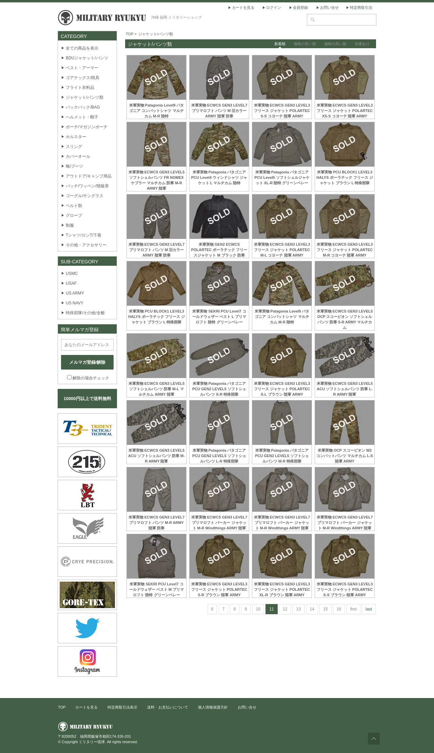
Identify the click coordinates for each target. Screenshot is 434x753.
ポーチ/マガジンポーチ (86, 127)
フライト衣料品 (80, 87)
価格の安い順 (305, 44)
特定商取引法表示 (122, 707)
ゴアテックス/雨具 (82, 77)
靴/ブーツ (74, 166)
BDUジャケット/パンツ (87, 58)
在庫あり (362, 44)
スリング (74, 146)
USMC (72, 273)
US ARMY (75, 293)
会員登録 (300, 7)
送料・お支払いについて (167, 707)
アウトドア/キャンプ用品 (89, 176)
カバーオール (78, 156)
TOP (61, 707)
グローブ (74, 215)
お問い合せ (329, 7)
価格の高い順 (335, 44)
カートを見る (243, 7)
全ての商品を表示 (82, 48)
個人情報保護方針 (213, 707)
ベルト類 (74, 205)
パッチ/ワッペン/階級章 (87, 186)
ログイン (273, 7)
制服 (70, 225)
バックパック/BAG (83, 107)
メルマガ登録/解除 (87, 362)
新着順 (279, 44)
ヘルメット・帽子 (82, 117)
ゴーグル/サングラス (84, 195)
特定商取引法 (361, 7)
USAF (71, 283)
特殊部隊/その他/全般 (85, 312)
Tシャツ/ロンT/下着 (83, 235)
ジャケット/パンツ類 (84, 97)
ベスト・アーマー (82, 67)
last (369, 609)
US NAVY (74, 303)
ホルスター (76, 136)
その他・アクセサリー (86, 245)
